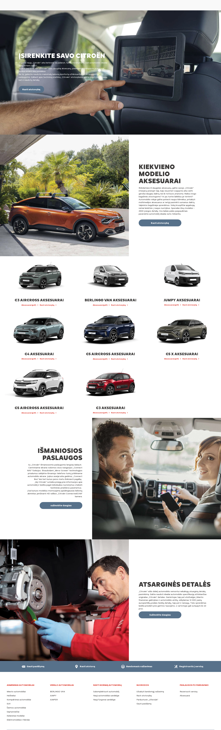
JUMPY (53, 695)
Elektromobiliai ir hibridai (18, 720)
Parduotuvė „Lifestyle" (147, 699)
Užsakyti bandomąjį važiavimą (150, 691)
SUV (9, 703)
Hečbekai (11, 695)
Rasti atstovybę (144, 695)
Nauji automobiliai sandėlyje (106, 695)
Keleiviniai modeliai (16, 716)
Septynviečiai (13, 712)
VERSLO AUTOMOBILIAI (62, 685)
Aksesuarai (185, 695)
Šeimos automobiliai (16, 708)
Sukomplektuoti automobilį (106, 691)
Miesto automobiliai (16, 691)
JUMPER (54, 699)
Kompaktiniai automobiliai (19, 699)
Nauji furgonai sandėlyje (104, 699)
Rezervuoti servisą (188, 691)
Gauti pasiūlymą (144, 703)
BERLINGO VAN (57, 691)
